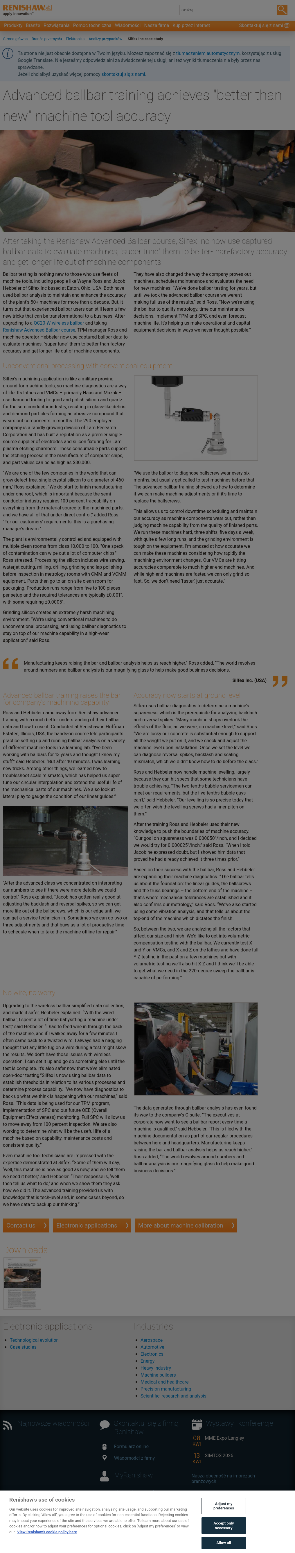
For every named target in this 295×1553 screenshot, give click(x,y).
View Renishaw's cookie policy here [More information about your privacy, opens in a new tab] (47, 1542)
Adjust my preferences (223, 1516)
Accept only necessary (223, 1536)
